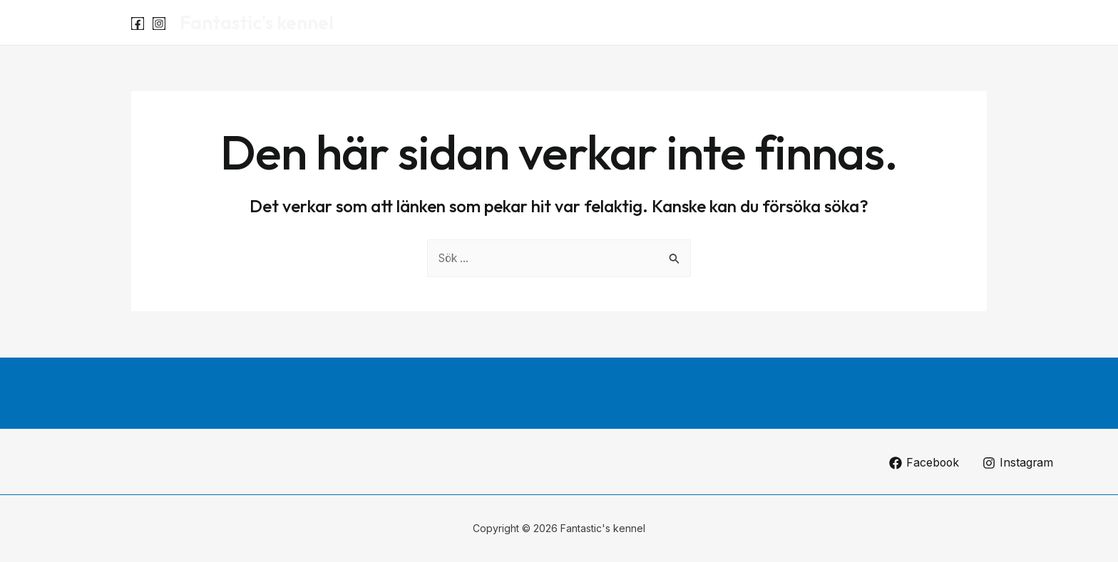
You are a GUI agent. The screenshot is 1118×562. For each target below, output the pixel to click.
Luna (898, 23)
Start (849, 23)
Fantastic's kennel (257, 22)
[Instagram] (159, 23)
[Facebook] (137, 23)
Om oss (955, 23)
